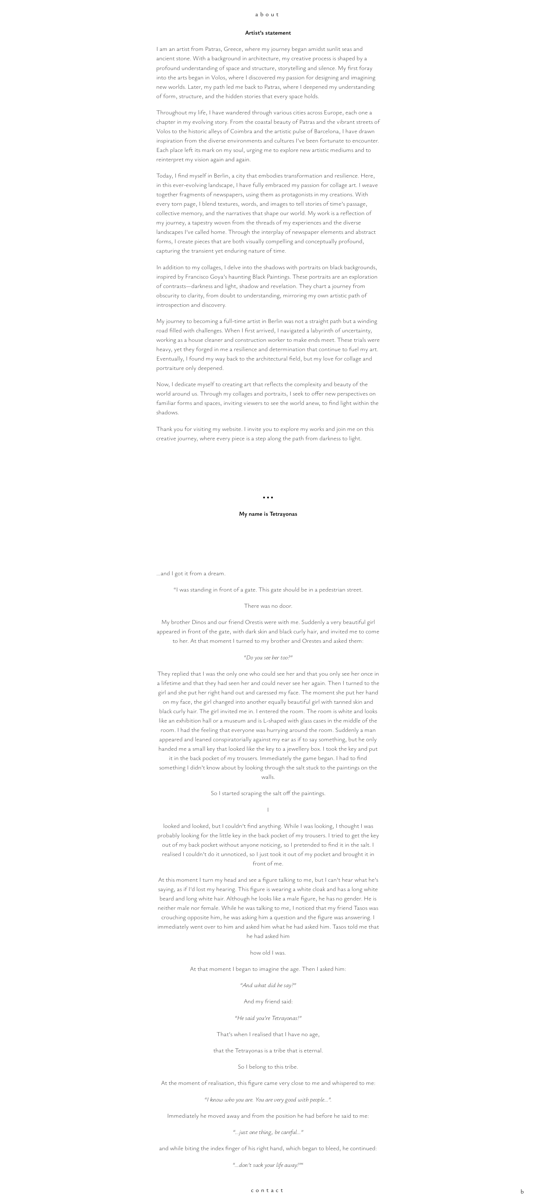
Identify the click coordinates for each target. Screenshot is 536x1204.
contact (268, 1190)
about (267, 14)
